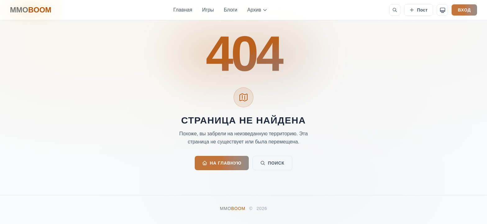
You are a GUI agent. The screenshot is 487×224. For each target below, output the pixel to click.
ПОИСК (272, 163)
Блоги (231, 9)
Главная (182, 9)
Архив (257, 9)
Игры (208, 9)
